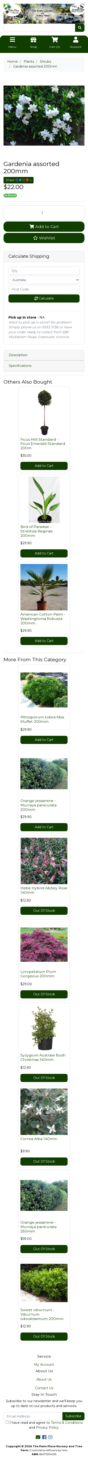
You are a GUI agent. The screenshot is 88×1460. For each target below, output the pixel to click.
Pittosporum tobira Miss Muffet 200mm (42, 719)
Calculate (44, 298)
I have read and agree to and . (44, 1425)
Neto (65, 1450)
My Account (44, 1364)
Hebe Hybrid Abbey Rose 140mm (43, 890)
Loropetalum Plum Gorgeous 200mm (38, 973)
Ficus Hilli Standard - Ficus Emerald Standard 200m (42, 443)
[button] (44, 238)
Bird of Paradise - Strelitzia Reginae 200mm (36, 531)
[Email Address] (33, 1416)
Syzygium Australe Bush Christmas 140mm (42, 1057)
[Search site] (79, 28)
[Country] (44, 280)
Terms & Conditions (67, 1423)
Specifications (20, 366)
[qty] (44, 271)
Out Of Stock (44, 911)
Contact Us (44, 1388)
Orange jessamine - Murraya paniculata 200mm (38, 805)
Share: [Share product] (17, 180)
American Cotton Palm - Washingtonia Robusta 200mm (42, 618)
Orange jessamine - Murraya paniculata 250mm (38, 1226)
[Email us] (38, 1437)
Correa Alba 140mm (38, 1139)
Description (18, 355)
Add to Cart (44, 226)
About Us (44, 1379)
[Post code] (44, 289)
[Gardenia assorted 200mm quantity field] (44, 212)
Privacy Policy (47, 1427)
